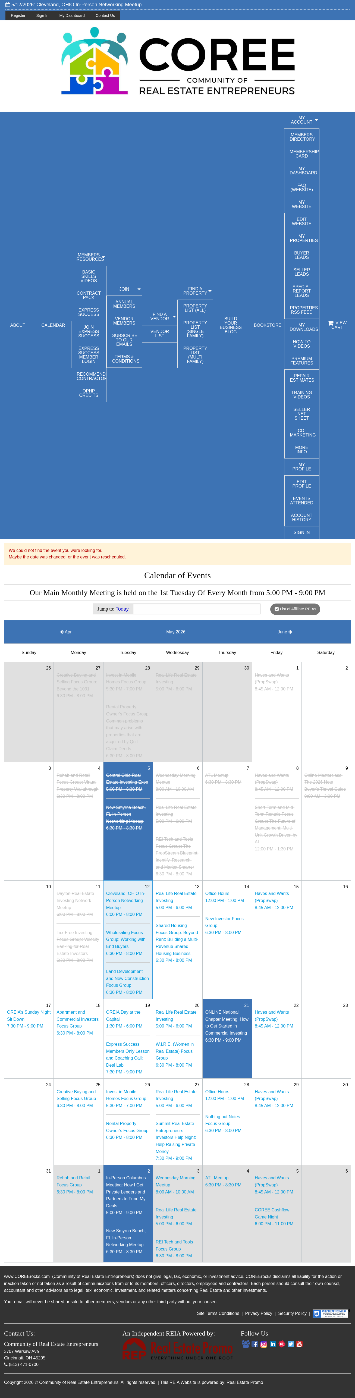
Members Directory (302, 137)
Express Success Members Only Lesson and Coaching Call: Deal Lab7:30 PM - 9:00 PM (128, 1058)
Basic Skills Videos (88, 276)
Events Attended (301, 500)
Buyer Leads (301, 255)
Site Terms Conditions (218, 1313)
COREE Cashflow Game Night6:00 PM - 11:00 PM (274, 1217)
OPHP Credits (88, 393)
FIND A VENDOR (159, 316)
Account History (301, 517)
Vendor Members (124, 320)
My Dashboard (72, 15)
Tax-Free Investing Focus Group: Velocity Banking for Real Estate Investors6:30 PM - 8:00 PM (77, 946)
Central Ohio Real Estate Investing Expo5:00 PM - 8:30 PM (127, 782)
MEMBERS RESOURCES (90, 257)
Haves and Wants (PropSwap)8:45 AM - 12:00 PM (274, 682)
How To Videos (301, 344)
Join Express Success (88, 331)
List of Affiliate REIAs (295, 609)
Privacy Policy (258, 1313)
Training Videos (301, 394)
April (67, 632)
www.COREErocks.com (27, 1276)
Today (122, 609)
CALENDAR (53, 325)
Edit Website (302, 221)
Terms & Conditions (125, 358)
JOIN (124, 289)
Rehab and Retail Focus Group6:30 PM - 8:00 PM (74, 1185)
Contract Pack (89, 295)
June (285, 632)
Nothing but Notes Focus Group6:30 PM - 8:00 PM (223, 1123)
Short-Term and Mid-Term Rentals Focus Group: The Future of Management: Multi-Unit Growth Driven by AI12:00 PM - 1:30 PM (276, 828)
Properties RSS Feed (304, 310)
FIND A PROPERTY (195, 291)
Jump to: (113, 609)
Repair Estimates (302, 377)
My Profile (302, 466)
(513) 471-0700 (21, 1364)
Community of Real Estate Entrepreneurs (78, 1382)
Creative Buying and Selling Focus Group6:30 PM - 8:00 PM (76, 1098)
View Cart (337, 325)
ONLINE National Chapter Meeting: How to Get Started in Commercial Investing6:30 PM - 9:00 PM (227, 1026)
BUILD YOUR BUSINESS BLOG (231, 325)
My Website (302, 204)
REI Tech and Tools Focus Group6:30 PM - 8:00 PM (174, 1249)
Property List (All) (195, 308)
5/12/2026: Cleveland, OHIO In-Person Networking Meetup (73, 4)
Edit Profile (302, 483)
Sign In (42, 15)
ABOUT (17, 325)
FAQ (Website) (302, 187)
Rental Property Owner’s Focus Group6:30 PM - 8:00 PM (127, 1130)
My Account (301, 119)
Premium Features (301, 360)
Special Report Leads (302, 291)
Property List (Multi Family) (195, 355)
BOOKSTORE (267, 325)
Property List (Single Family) (195, 329)
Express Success (88, 312)
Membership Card (304, 153)
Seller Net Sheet (301, 413)
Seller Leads (301, 272)
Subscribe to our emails (124, 340)
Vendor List (159, 333)
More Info (301, 449)
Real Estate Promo (245, 1382)
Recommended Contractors (91, 376)
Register (18, 15)
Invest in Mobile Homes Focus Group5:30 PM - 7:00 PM (126, 682)
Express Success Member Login (88, 355)
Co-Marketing (303, 432)
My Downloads (304, 327)
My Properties (304, 238)
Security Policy (292, 1313)
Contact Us (105, 15)
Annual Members (124, 304)
